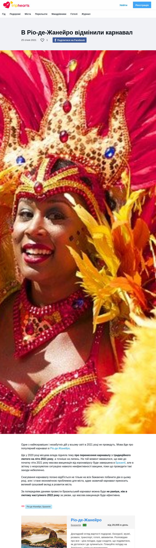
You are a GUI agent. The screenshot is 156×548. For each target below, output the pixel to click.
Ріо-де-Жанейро (60, 448)
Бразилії (121, 462)
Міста (28, 14)
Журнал (86, 14)
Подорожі (15, 14)
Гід (4, 14)
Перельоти (41, 14)
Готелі (73, 14)
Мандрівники (59, 14)
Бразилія (76, 525)
